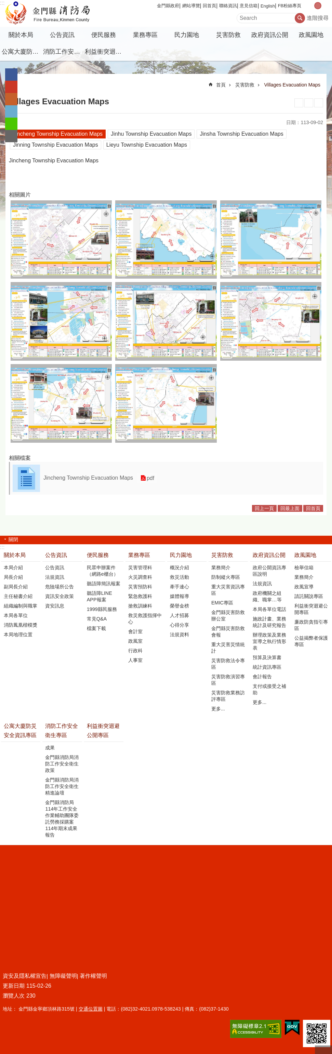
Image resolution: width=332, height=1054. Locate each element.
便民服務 (103, 34)
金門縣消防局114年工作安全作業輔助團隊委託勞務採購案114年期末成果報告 (62, 819)
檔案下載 (96, 628)
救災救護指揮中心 (145, 619)
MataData (308, 102)
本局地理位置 (18, 634)
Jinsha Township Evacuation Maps (241, 134)
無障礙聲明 (63, 976)
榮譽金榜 (179, 606)
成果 (50, 747)
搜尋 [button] (300, 18)
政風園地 (311, 34)
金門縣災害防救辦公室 (228, 616)
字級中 (317, 5)
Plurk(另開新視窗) (11, 99)
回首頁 (209, 5)
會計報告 (262, 676)
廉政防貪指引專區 (311, 625)
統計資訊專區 (267, 667)
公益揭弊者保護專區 (311, 641)
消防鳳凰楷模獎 (20, 625)
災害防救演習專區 (228, 680)
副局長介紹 (16, 586)
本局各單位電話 (269, 609)
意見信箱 (248, 5)
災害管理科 (140, 567)
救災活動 (179, 577)
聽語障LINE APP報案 (99, 596)
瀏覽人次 (14, 996)
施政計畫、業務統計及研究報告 (269, 622)
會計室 (135, 631)
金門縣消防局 (60, 13)
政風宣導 (304, 586)
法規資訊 (54, 577)
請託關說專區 (308, 596)
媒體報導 (179, 596)
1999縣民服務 (102, 609)
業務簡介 (220, 567)
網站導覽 (191, 5)
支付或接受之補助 (269, 689)
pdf (150, 478)
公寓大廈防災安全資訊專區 (21, 51)
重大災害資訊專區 (228, 590)
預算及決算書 (267, 657)
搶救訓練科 (140, 606)
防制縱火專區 (225, 577)
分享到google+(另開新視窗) (11, 87)
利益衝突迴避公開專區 (104, 51)
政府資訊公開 (269, 34)
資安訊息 (54, 606)
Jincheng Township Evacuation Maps (58, 134)
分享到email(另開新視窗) (11, 136)
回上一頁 (264, 508)
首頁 (221, 85)
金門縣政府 (168, 5)
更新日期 (14, 986)
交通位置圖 (91, 1009)
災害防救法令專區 (228, 664)
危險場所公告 (59, 586)
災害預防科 (140, 586)
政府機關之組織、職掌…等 (267, 596)
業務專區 (145, 34)
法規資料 (179, 634)
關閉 (13, 539)
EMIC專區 (222, 602)
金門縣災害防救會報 (228, 632)
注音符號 (318, 102)
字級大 (325, 5)
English (268, 6)
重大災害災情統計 (228, 648)
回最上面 (290, 508)
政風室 (135, 641)
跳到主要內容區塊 (3, 3)
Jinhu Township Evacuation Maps (151, 134)
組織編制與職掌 (20, 606)
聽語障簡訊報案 (103, 583)
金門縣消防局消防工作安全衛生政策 (62, 764)
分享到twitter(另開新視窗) (11, 111)
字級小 (310, 5)
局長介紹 (13, 577)
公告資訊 (62, 34)
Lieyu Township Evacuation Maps (146, 145)
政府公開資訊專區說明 (269, 571)
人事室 (135, 660)
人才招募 (179, 615)
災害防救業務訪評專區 (228, 696)
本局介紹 (13, 567)
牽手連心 (179, 586)
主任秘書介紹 (18, 596)
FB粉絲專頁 (289, 5)
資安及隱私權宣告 (25, 976)
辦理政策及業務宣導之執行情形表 (269, 641)
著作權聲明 (93, 976)
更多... (218, 708)
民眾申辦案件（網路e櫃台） (102, 571)
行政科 (135, 650)
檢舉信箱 (304, 567)
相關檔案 (20, 458)
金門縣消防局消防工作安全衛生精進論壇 (62, 786)
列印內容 (298, 102)
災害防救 (228, 34)
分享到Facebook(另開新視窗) (11, 74)
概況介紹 (179, 567)
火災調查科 (140, 577)
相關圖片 (20, 195)
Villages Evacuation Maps (292, 85)
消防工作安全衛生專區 (63, 51)
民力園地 (186, 34)
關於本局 (21, 34)
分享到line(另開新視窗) (11, 124)
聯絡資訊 (228, 5)
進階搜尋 (318, 18)
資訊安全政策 (59, 596)
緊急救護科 (140, 596)
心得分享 (179, 625)
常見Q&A (97, 619)
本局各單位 (16, 615)
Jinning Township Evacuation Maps (55, 145)
